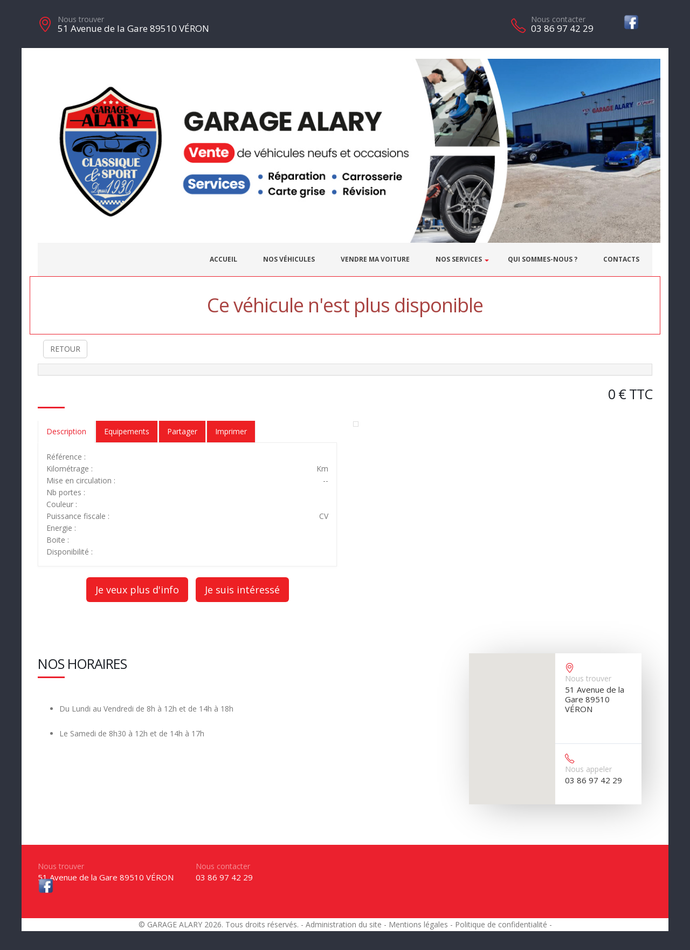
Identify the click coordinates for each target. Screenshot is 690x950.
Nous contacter (558, 19)
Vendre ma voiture (375, 259)
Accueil (223, 259)
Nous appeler (588, 769)
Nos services (459, 259)
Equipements (126, 431)
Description (66, 431)
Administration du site (344, 924)
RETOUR (65, 349)
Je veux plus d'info (137, 589)
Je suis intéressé (242, 589)
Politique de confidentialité (501, 924)
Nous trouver (81, 19)
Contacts (621, 259)
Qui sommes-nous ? (542, 259)
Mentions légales (418, 924)
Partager (182, 431)
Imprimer (231, 431)
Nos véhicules (289, 259)
